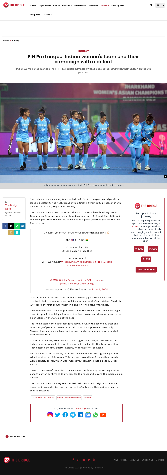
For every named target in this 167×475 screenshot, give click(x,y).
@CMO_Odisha (58, 280)
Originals (36, 14)
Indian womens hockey (69, 397)
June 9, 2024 (99, 289)
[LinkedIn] (23, 226)
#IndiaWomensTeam (77, 265)
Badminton (80, 5)
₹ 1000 (146, 259)
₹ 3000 (153, 249)
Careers (160, 459)
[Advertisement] (84, 27)
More (48, 14)
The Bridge (81, 408)
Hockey (105, 5)
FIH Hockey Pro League (43, 397)
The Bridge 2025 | (72, 467)
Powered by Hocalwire (92, 467)
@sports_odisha (77, 280)
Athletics (93, 5)
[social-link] (14, 239)
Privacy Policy (120, 459)
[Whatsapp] (17, 226)
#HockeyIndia (69, 261)
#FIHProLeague (103, 261)
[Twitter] (11, 226)
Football (67, 5)
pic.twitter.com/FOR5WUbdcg (77, 283)
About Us (134, 459)
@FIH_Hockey (94, 280)
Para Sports (117, 5)
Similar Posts (17, 436)
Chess (56, 5)
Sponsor (136, 226)
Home (33, 5)
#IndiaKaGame (85, 261)
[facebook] (5, 226)
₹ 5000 (139, 249)
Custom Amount (146, 269)
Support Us (45, 5)
